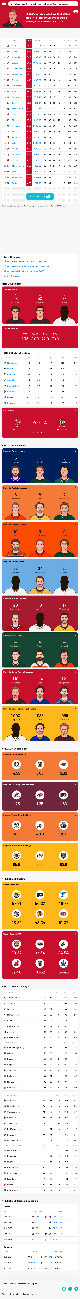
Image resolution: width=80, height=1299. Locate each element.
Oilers (7, 1053)
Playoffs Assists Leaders (40, 488)
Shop (18, 1293)
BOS (53, 1216)
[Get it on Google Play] (70, 1289)
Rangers (9, 403)
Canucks (9, 1087)
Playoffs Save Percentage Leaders (40, 708)
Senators (9, 1123)
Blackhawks (10, 1037)
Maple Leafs (10, 1140)
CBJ (53, 1222)
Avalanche (10, 997)
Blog (12, 1293)
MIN (35, 1216)
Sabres (8, 1100)
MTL (36, 1239)
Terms (26, 1293)
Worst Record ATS (40, 934)
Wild (7, 1009)
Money (12, 1283)
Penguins (9, 374)
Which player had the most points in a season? (28, 266)
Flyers (8, 368)
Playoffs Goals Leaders (40, 451)
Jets (7, 1032)
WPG (36, 1233)
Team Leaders (40, 289)
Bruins (62, 426)
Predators (9, 1026)
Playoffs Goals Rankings (40, 754)
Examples (32, 1283)
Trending (22, 1283)
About (4, 1293)
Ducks (8, 1059)
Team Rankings (40, 328)
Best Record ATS (40, 884)
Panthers (9, 1134)
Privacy (34, 1293)
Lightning (9, 1106)
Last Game (40, 410)
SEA (35, 1228)
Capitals (9, 380)
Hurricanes (10, 362)
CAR (48, 1256)
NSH (53, 1239)
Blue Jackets (11, 385)
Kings (7, 1064)
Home (4, 1283)
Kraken (8, 1076)
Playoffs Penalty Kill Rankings (40, 845)
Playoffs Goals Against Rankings (40, 784)
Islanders (9, 391)
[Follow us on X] (76, 1289)
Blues (7, 1020)
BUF (53, 1228)
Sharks (8, 1070)
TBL (48, 1262)
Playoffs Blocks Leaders (40, 598)
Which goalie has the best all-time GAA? (25, 271)
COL (53, 1233)
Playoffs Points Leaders (40, 524)
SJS (35, 1222)
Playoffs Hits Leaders (40, 561)
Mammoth (9, 1014)
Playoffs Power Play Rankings (40, 815)
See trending (13, 275)
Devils (18, 426)
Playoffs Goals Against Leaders (40, 672)
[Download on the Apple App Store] (64, 1289)
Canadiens (10, 1112)
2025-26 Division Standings (16, 353)
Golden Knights (12, 1047)
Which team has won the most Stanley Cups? (27, 261)
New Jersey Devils (40, 13)
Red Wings (10, 1129)
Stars (7, 1003)
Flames (8, 1081)
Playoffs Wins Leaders (40, 635)
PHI (31, 1256)
